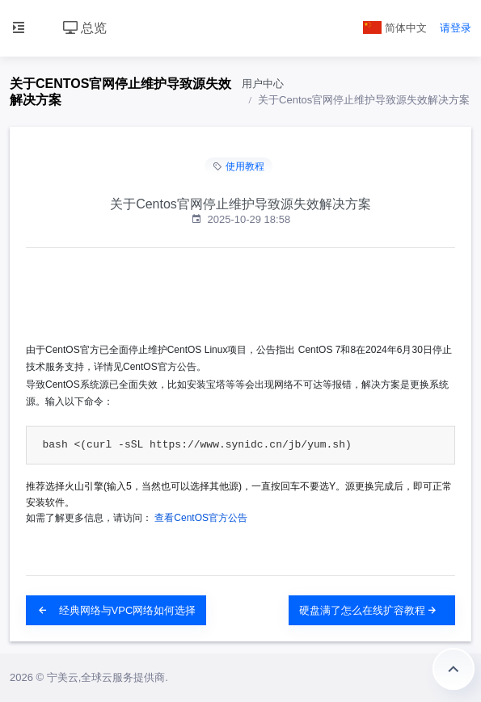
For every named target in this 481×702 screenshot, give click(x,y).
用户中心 (263, 84)
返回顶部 (453, 669)
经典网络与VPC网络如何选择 (116, 610)
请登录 (455, 28)
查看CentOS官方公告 (200, 517)
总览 (85, 28)
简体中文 (395, 28)
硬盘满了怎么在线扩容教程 (368, 610)
